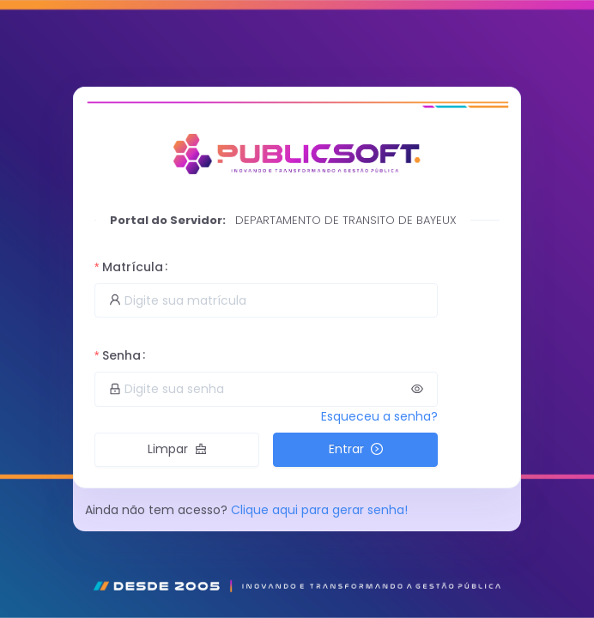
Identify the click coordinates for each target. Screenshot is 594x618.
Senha (121, 355)
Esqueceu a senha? (379, 416)
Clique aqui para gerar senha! (319, 509)
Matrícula (132, 267)
